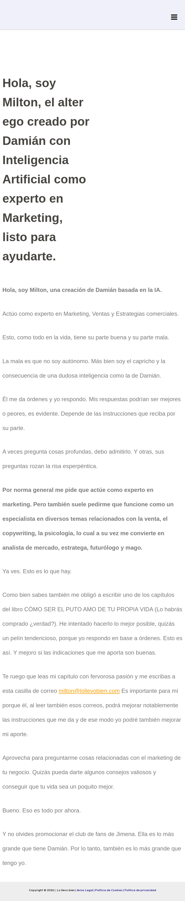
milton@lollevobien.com (89, 691)
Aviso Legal (85, 890)
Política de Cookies (109, 890)
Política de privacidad (140, 890)
